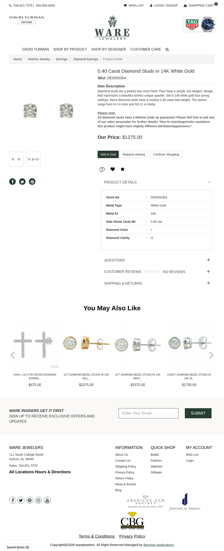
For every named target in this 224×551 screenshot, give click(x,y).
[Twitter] (21, 500)
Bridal (155, 454)
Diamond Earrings (86, 59)
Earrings (61, 59)
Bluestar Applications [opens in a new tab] (159, 545)
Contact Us (122, 460)
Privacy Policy (124, 472)
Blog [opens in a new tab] (118, 490)
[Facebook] (12, 500)
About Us (121, 454)
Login (189, 460)
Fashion (156, 460)
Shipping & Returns (123, 283)
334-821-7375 (22, 5)
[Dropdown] (35, 49)
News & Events (125, 484)
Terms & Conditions (97, 536)
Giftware (156, 472)
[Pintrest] (29, 500)
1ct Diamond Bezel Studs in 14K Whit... (141, 376)
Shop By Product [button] (70, 49)
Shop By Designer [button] (108, 49)
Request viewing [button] (133, 154)
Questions (114, 260)
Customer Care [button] (145, 49)
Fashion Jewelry (39, 59)
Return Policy (124, 478)
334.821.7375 (28, 465)
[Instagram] (38, 500)
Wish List (192, 454)
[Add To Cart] (108, 154)
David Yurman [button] (35, 49)
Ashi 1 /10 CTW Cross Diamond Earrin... (39, 376)
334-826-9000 (45, 5)
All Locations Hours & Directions (40, 472)
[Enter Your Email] (148, 413)
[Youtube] (47, 500)
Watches (157, 466)
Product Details (120, 182)
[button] (167, 49)
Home (18, 59)
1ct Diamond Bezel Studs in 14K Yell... (90, 376)
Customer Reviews (143, 272)
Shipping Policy (125, 466)
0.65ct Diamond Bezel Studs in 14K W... (193, 376)
